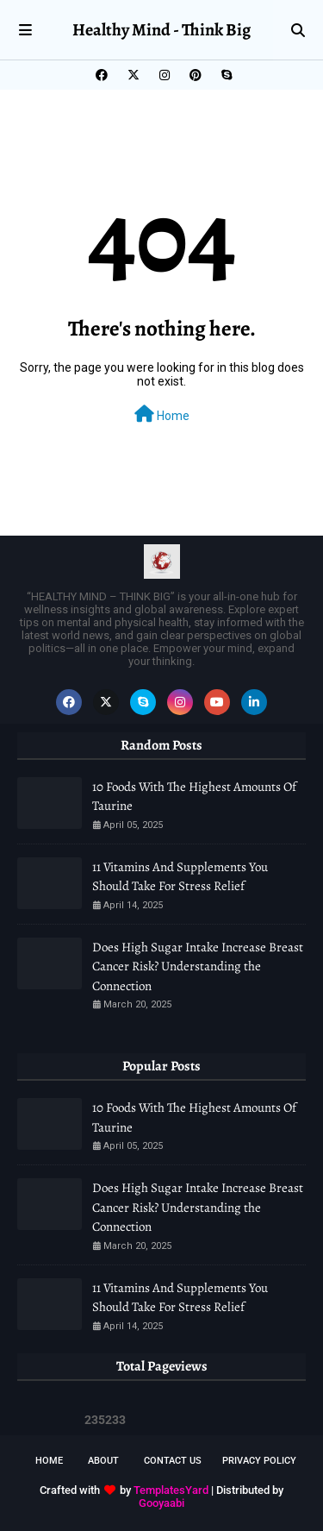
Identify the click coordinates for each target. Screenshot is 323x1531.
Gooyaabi (161, 1502)
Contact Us (173, 1460)
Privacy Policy (259, 1460)
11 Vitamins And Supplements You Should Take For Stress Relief (180, 876)
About (103, 1460)
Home (161, 414)
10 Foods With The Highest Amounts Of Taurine (194, 796)
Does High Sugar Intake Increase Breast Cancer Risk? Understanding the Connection (197, 966)
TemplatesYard (171, 1490)
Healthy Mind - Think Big (161, 29)
